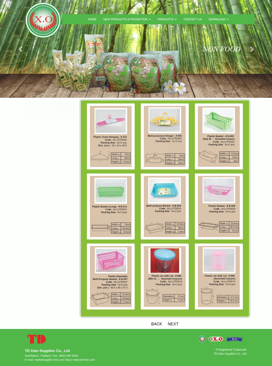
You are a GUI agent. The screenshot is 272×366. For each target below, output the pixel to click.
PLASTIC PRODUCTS (41, 106)
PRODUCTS (167, 19)
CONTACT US (193, 19)
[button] (20, 49)
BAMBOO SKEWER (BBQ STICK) (47, 114)
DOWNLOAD (218, 19)
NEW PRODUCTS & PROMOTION (127, 19)
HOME (92, 19)
